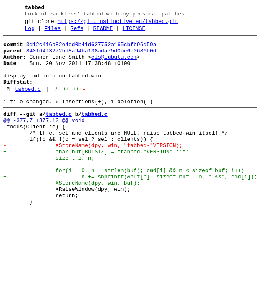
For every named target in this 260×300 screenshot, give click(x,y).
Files (52, 32)
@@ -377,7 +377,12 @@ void (44, 138)
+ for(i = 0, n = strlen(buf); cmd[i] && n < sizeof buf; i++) (123, 198)
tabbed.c (27, 103)
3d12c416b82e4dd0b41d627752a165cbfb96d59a (91, 49)
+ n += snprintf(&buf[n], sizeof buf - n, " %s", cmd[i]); (130, 205)
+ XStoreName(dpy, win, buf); (71, 213)
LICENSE (134, 32)
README (103, 32)
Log (30, 32)
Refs (77, 32)
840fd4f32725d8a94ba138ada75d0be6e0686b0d (91, 57)
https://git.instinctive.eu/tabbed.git (118, 24)
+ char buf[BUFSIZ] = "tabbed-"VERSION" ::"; (96, 175)
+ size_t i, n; (48, 183)
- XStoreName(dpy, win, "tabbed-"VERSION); (92, 168)
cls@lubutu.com (114, 64)
